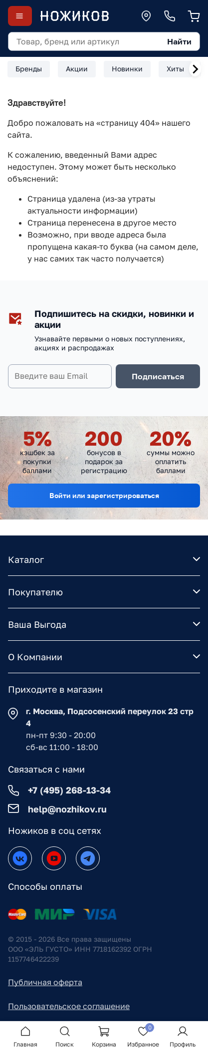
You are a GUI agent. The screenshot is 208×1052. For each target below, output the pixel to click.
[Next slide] (195, 68)
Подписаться (158, 376)
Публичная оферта (45, 982)
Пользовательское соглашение (69, 1006)
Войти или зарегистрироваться (104, 495)
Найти (179, 41)
